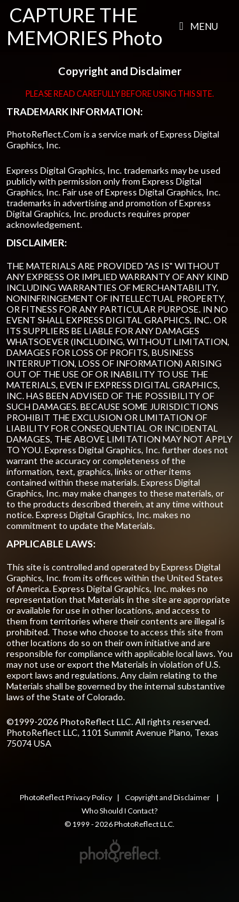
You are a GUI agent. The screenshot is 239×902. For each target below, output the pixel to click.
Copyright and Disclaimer (168, 797)
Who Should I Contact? (119, 810)
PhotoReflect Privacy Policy (66, 797)
